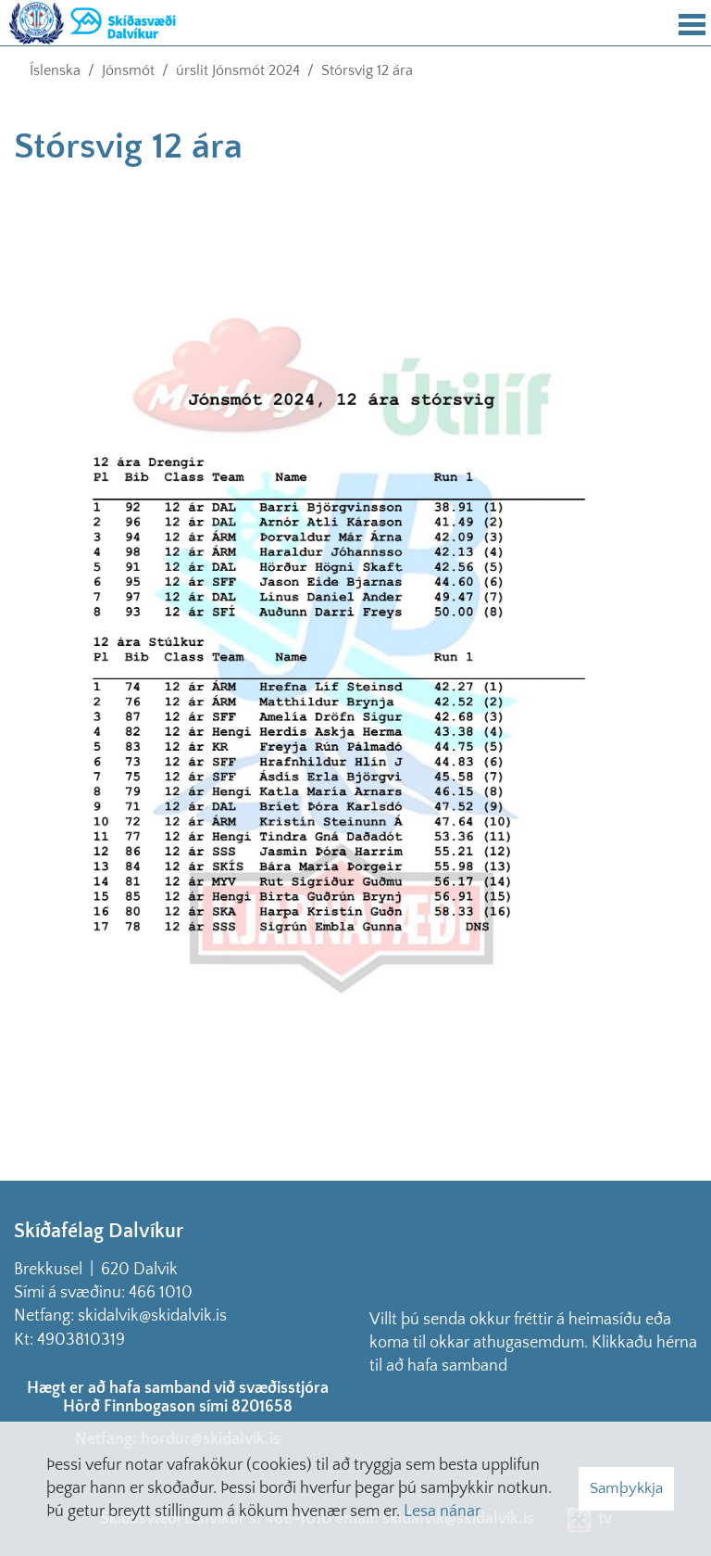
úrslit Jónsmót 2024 (238, 70)
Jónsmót (128, 70)
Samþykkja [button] (626, 1488)
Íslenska (55, 70)
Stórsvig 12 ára (367, 70)
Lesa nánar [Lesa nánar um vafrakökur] (442, 1511)
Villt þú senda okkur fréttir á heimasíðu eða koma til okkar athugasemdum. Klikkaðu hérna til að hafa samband (533, 1342)
